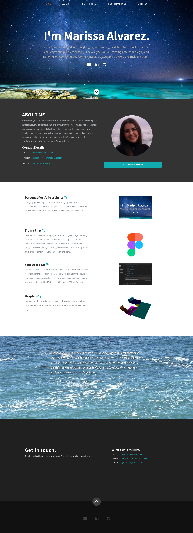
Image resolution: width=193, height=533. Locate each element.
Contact (143, 3)
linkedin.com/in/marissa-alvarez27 (47, 158)
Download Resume (132, 164)
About (66, 3)
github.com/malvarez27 (42, 163)
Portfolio (89, 3)
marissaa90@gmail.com (42, 152)
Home (47, 3)
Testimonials (117, 3)
